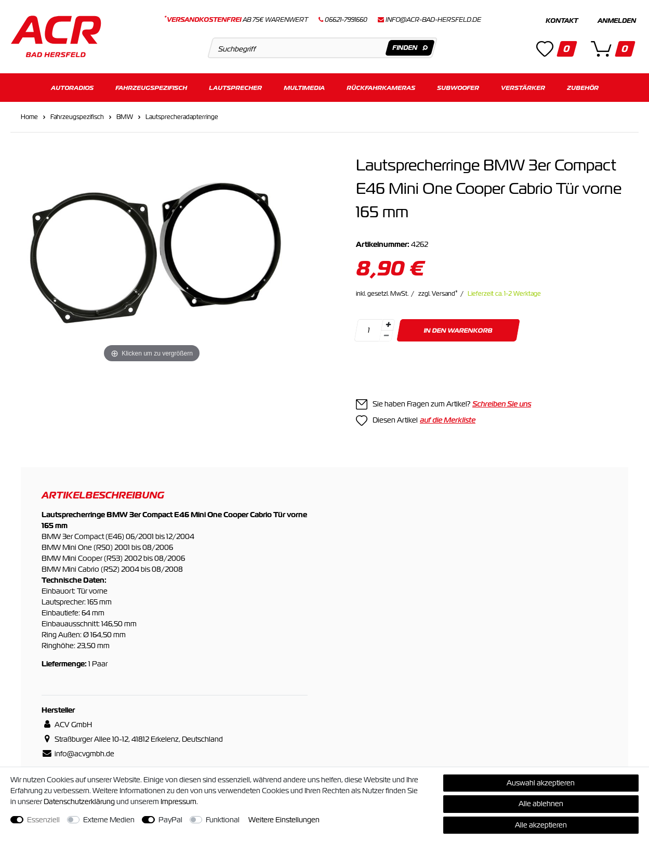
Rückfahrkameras (381, 87)
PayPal (170, 819)
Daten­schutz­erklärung (79, 801)
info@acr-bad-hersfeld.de (433, 20)
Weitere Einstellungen (284, 819)
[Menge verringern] (386, 335)
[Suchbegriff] (322, 47)
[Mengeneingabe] (368, 330)
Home (29, 116)
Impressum (178, 801)
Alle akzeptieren (541, 825)
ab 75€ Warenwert (236, 20)
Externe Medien (109, 819)
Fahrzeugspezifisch (151, 87)
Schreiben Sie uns (501, 403)
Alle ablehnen (541, 803)
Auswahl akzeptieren (541, 782)
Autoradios (72, 87)
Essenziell (43, 819)
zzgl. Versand (438, 293)
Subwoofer (458, 87)
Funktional (223, 819)
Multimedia (304, 87)
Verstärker (523, 87)
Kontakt (562, 21)
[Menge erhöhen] (388, 324)
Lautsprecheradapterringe (181, 116)
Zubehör (583, 87)
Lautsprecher (235, 87)
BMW (124, 116)
